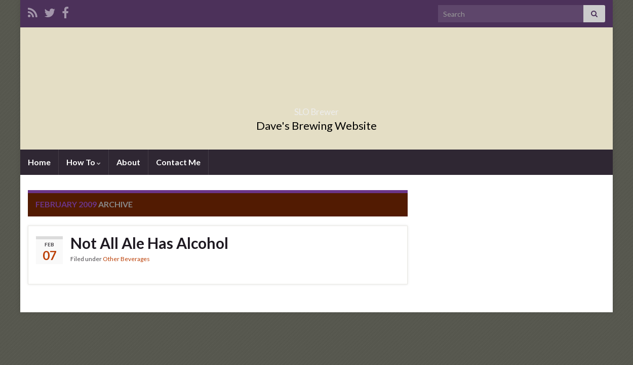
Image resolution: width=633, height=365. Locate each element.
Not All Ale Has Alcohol (149, 243)
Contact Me (178, 162)
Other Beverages (126, 259)
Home (39, 162)
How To (83, 162)
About (128, 162)
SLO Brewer (316, 109)
